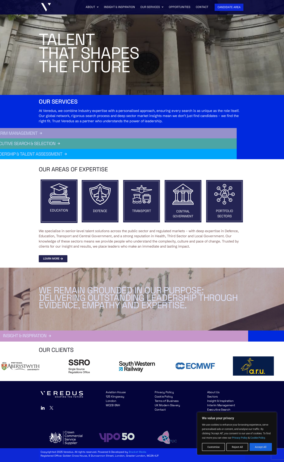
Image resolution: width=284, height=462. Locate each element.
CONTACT (202, 7)
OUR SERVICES (151, 7)
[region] (237, 433)
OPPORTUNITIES (179, 7)
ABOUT (92, 7)
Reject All (237, 447)
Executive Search (218, 409)
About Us (213, 392)
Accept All (261, 447)
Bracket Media (137, 451)
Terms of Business (167, 401)
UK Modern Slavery (167, 405)
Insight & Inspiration (220, 401)
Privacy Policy (240, 437)
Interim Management (221, 405)
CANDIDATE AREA (229, 7)
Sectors (212, 396)
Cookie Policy (257, 437)
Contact (160, 409)
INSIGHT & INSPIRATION (119, 7)
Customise (213, 447)
